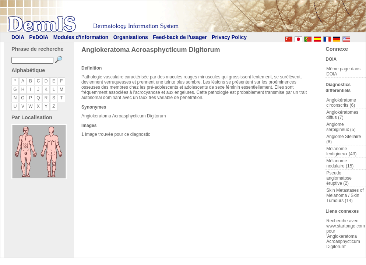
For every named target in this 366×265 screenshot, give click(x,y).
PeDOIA (38, 37)
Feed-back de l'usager (180, 37)
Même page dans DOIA (343, 71)
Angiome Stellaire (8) (343, 139)
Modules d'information (81, 37)
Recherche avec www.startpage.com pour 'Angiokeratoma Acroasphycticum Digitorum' (345, 233)
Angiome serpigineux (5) (340, 127)
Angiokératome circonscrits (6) (341, 103)
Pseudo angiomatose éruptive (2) (339, 178)
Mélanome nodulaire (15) (339, 163)
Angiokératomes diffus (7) (342, 115)
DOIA (17, 37)
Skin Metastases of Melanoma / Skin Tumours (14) (344, 195)
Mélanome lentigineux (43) (341, 151)
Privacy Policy (229, 37)
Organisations (130, 37)
